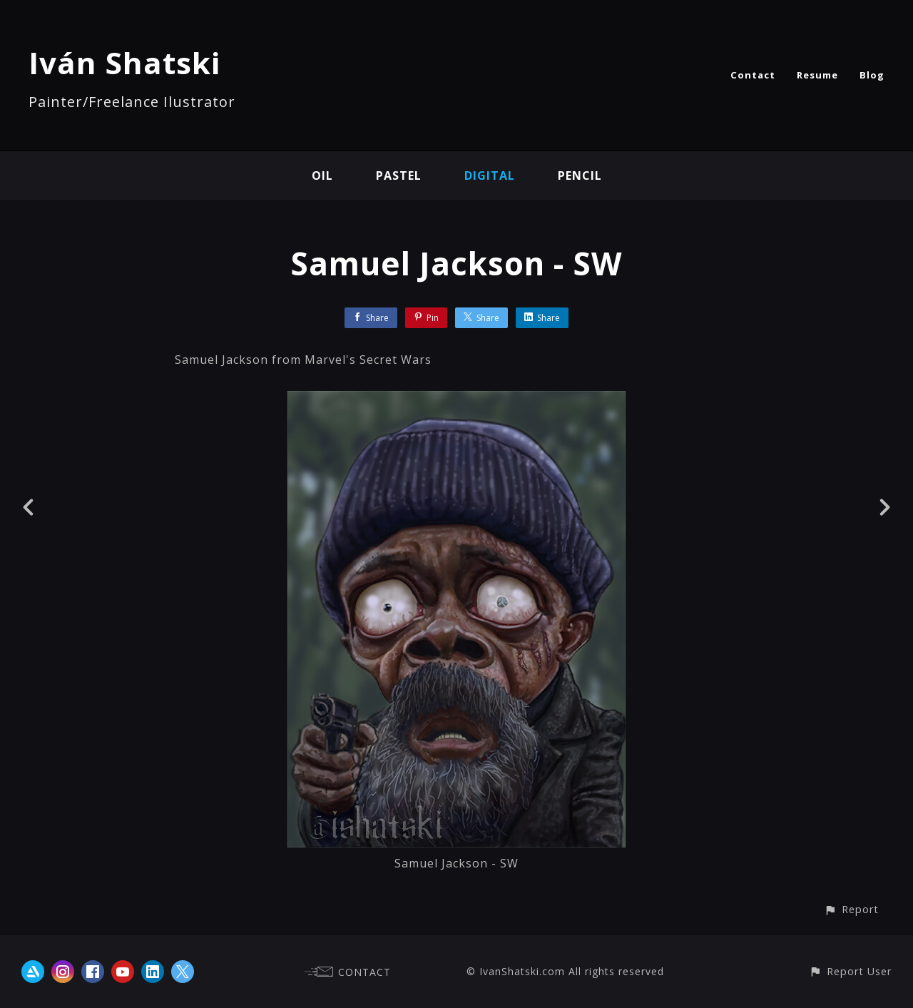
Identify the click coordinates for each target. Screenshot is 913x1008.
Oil (322, 175)
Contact (752, 74)
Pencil (580, 175)
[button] (851, 909)
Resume (817, 74)
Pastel (399, 175)
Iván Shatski (124, 62)
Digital (489, 175)
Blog (872, 74)
